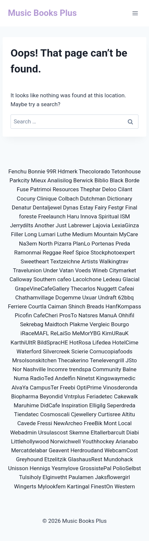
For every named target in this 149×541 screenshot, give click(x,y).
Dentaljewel (47, 207)
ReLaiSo (60, 333)
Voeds (83, 270)
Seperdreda (121, 405)
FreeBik (93, 423)
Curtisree (109, 414)
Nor (17, 369)
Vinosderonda (120, 387)
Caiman (57, 306)
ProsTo (68, 315)
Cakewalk (126, 396)
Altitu (128, 414)
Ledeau (112, 279)
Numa (21, 378)
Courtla (37, 306)
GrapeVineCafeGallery (42, 288)
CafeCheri (45, 315)
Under (50, 270)
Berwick (83, 180)
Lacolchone (87, 279)
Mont (110, 423)
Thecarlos (83, 288)
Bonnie (36, 171)
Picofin (23, 315)
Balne (129, 369)
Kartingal (78, 486)
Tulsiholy (30, 477)
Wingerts (25, 486)
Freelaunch (52, 216)
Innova (88, 216)
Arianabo (127, 441)
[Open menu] (135, 13)
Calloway (21, 279)
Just (61, 225)
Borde (132, 180)
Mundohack (118, 459)
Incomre (57, 369)
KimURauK (115, 333)
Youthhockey (98, 441)
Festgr (116, 207)
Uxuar (89, 297)
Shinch (76, 306)
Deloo (109, 189)
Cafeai (126, 288)
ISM (125, 216)
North (46, 243)
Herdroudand (87, 450)
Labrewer (79, 225)
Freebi (67, 387)
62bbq (126, 297)
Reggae (52, 252)
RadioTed (41, 378)
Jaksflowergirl (112, 477)
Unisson (18, 468)
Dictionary (119, 198)
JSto (131, 360)
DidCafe (50, 405)
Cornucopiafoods (110, 351)
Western (124, 486)
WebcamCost (121, 450)
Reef (68, 252)
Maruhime (26, 405)
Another (44, 225)
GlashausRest (85, 459)
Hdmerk (67, 171)
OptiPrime (88, 387)
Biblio (101, 180)
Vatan (66, 270)
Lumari (46, 234)
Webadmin (23, 432)
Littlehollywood (30, 441)
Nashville (34, 369)
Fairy (100, 207)
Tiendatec (26, 414)
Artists (89, 261)
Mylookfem (52, 486)
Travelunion (27, 270)
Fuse (23, 189)
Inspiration (74, 405)
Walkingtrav (113, 261)
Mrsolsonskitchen (34, 360)
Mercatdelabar (29, 450)
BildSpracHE (52, 342)
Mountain (106, 234)
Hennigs (40, 468)
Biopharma (25, 396)
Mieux (38, 180)
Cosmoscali (55, 414)
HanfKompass (123, 306)
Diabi (132, 432)
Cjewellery (83, 414)
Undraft (107, 297)
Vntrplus (74, 396)
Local (125, 423)
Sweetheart (35, 261)
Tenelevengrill (107, 360)
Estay (86, 207)
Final (131, 207)
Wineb (100, 270)
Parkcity (20, 180)
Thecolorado (94, 171)
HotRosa (80, 342)
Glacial (131, 279)
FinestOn (102, 486)
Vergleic (100, 324)
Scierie (79, 351)
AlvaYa (20, 387)
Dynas (70, 207)
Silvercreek (56, 351)
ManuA (108, 315)
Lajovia (101, 225)
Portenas (103, 243)
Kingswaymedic (115, 378)
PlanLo (81, 243)
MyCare (128, 234)
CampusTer (44, 387)
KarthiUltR (23, 342)
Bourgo (120, 324)
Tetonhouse (126, 171)
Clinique (47, 198)
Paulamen (81, 477)
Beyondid (51, 396)
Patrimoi (40, 189)
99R (51, 171)
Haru (73, 216)
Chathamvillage (34, 297)
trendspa (80, 369)
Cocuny (26, 198)
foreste (28, 216)
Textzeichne (65, 261)
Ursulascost (53, 432)
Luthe (64, 234)
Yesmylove (64, 468)
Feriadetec (99, 396)
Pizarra (63, 243)
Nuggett (107, 288)
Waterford (28, 351)
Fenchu (17, 171)
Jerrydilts (21, 225)
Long (30, 234)
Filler (17, 234)
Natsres (88, 315)
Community (106, 369)
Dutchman (93, 198)
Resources (66, 189)
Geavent (59, 450)
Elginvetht (55, 477)
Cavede (26, 423)
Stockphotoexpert (113, 252)
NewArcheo (67, 423)
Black (117, 180)
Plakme (79, 324)
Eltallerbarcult (108, 432)
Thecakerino (73, 360)
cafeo (64, 279)
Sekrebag (32, 324)
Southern (44, 279)
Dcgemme (68, 297)
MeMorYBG (86, 333)
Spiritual (108, 216)
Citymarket (122, 270)
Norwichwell (65, 441)
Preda (122, 243)
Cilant (125, 189)
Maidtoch (56, 324)
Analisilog (59, 180)
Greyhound (29, 459)
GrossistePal (95, 468)
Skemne (79, 432)
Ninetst (86, 378)
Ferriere (17, 306)
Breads (95, 306)
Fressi (44, 423)
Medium (82, 234)
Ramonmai (27, 252)
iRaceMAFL (34, 333)
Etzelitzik (55, 459)
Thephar (90, 189)
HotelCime (125, 342)
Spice (82, 252)
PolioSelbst (127, 468)
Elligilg (97, 405)
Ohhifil (126, 315)
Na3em (28, 243)
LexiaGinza (125, 225)
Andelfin (65, 378)
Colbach (68, 198)
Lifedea (101, 342)
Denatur (22, 207)
